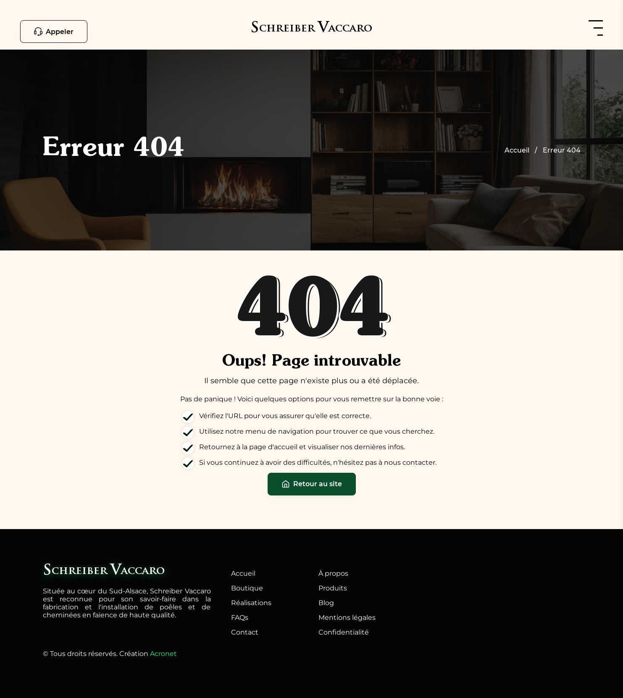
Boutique (247, 588)
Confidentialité (343, 632)
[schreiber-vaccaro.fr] (311, 29)
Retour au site (311, 484)
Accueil (243, 573)
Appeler (54, 31)
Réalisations (251, 603)
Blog (326, 603)
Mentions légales (347, 618)
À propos (333, 573)
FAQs (239, 618)
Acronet (163, 654)
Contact (244, 632)
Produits (332, 588)
